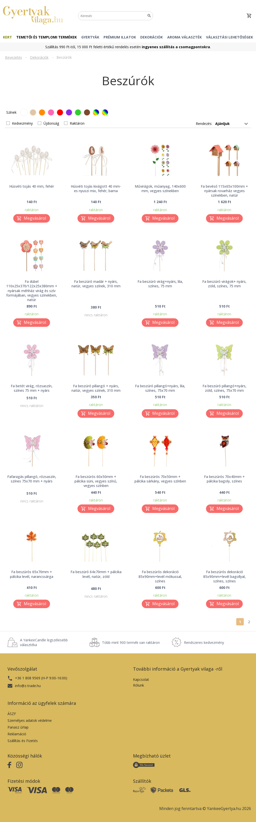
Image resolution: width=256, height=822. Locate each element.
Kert (7, 37)
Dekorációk (151, 37)
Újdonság (51, 123)
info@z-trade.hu (28, 685)
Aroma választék (184, 37)
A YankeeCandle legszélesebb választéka (44, 642)
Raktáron (77, 123)
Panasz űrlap (18, 727)
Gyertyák (90, 37)
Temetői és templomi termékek (46, 37)
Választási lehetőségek (229, 37)
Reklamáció (17, 734)
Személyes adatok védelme (30, 720)
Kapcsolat (141, 679)
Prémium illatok (120, 37)
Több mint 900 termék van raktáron (131, 642)
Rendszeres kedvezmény (204, 642)
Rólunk (138, 685)
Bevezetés (13, 57)
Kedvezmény (22, 123)
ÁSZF (12, 713)
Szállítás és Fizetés (23, 740)
